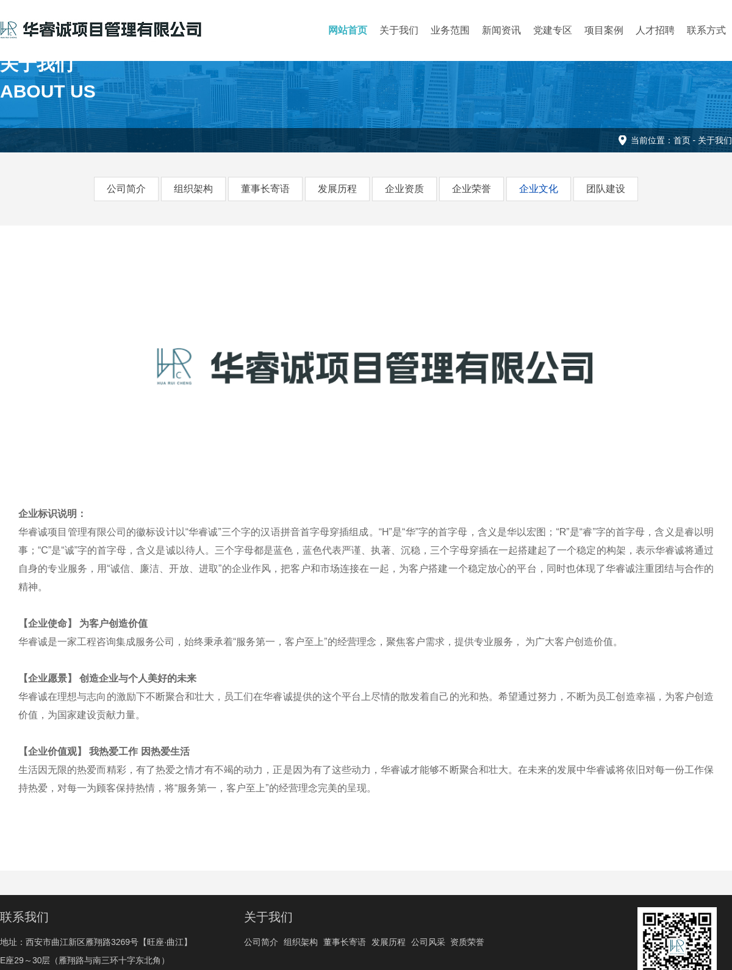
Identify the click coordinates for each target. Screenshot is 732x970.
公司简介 (126, 189)
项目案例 (603, 30)
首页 (682, 140)
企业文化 (538, 189)
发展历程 (337, 189)
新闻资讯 (501, 30)
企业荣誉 (471, 189)
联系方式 (706, 30)
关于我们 (398, 30)
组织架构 (193, 189)
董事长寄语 (265, 189)
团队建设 (605, 189)
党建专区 (552, 30)
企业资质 (404, 189)
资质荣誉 (467, 942)
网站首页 (347, 30)
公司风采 (428, 942)
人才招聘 (655, 30)
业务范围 (450, 30)
